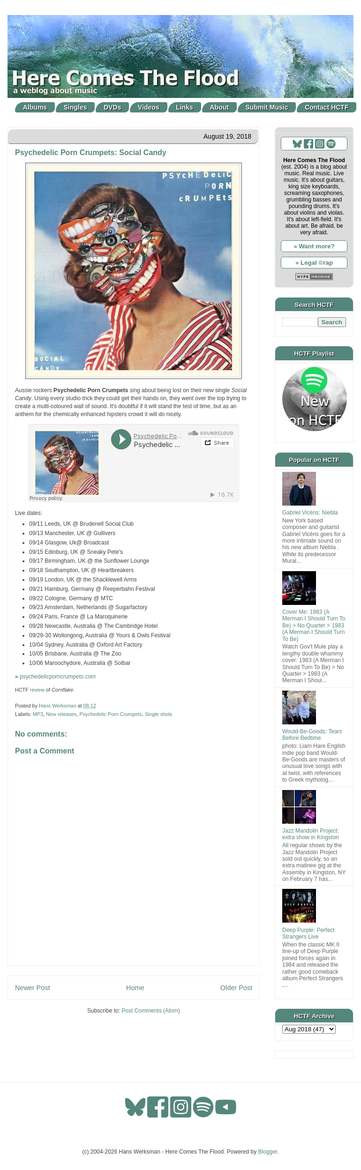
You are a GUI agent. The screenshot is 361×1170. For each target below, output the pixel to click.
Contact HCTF (326, 107)
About (219, 107)
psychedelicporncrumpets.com (58, 676)
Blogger (268, 1151)
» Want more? (314, 246)
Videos (148, 107)
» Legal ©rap (314, 262)
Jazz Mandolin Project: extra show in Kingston (310, 834)
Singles (75, 107)
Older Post (236, 987)
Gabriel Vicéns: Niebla (310, 512)
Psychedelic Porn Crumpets (110, 714)
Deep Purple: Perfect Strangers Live (308, 933)
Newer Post (32, 987)
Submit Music (267, 107)
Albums (35, 107)
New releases (61, 714)
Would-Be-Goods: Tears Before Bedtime (312, 734)
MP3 (38, 714)
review (37, 690)
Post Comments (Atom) (150, 1010)
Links (184, 107)
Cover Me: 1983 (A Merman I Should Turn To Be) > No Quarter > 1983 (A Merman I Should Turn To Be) (314, 625)
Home (135, 987)
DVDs (112, 107)
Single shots (159, 714)
